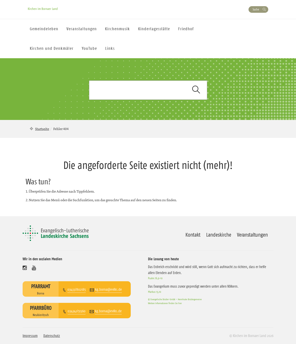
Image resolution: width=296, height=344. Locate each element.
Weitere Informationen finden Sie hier (165, 303)
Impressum (30, 336)
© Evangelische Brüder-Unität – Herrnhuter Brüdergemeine (175, 299)
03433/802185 (76, 289)
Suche (256, 9)
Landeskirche (218, 234)
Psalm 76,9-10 (155, 278)
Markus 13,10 (154, 292)
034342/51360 (77, 311)
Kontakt (192, 234)
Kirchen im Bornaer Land (43, 9)
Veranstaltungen (252, 234)
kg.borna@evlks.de (108, 289)
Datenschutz (51, 336)
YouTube (89, 48)
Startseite (42, 129)
